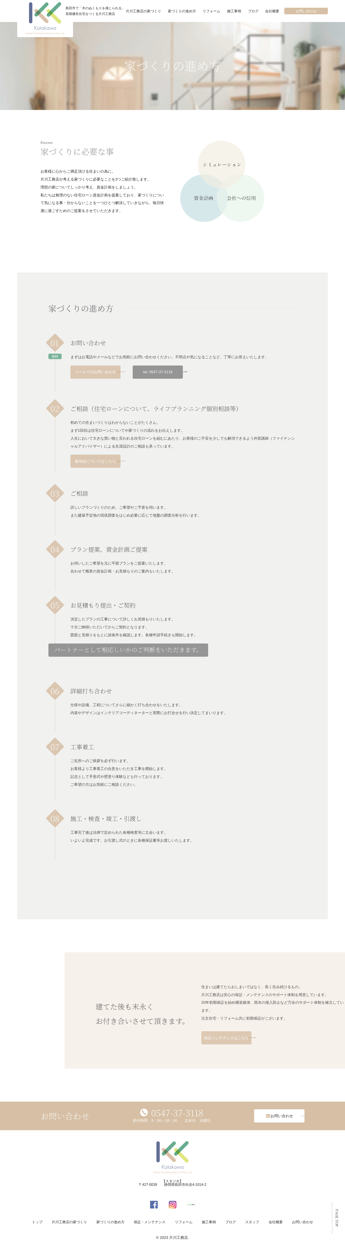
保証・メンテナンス (149, 1222)
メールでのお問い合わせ (95, 372)
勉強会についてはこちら (95, 461)
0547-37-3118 (177, 1112)
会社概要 (272, 11)
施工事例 (234, 11)
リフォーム (211, 11)
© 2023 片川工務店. (172, 1238)
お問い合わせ (306, 11)
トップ (37, 1222)
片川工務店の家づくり (143, 11)
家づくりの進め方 (182, 11)
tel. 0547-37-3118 (157, 372)
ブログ (253, 11)
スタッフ (252, 1222)
